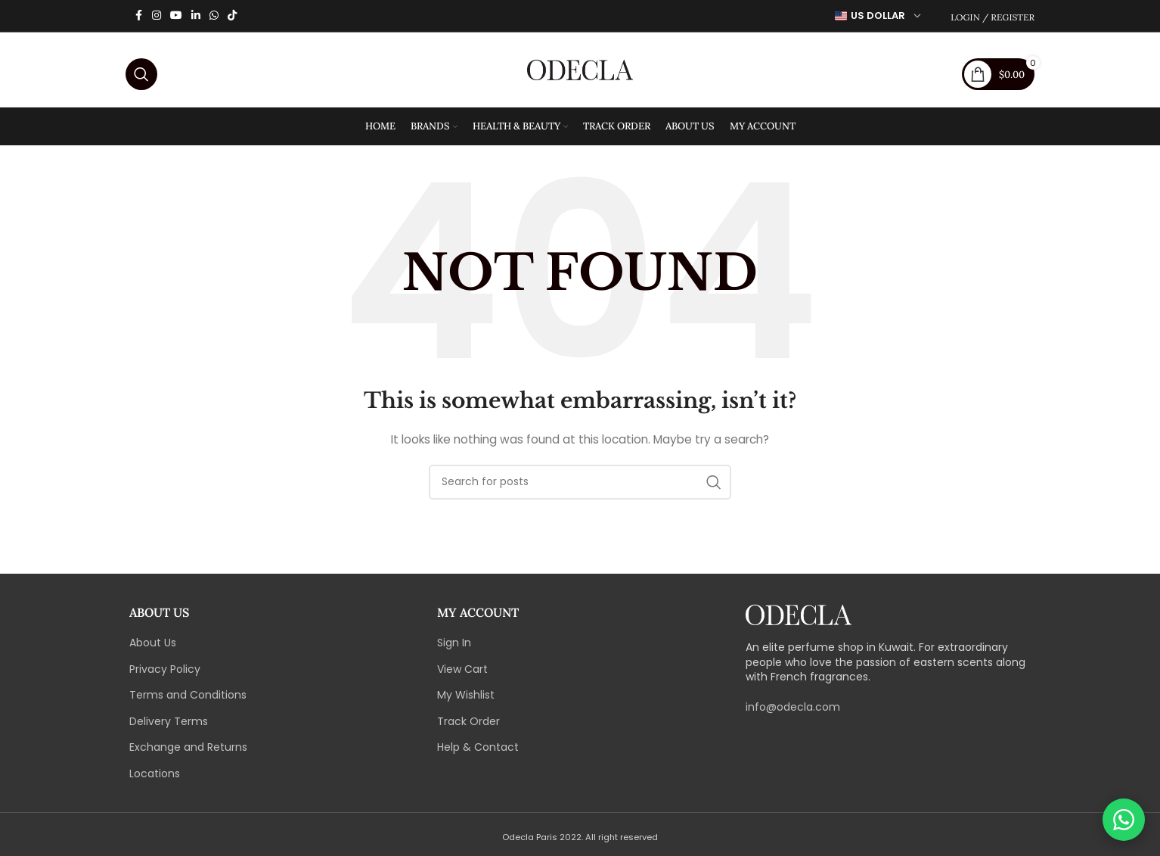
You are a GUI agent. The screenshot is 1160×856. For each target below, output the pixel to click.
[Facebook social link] (138, 16)
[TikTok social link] (232, 16)
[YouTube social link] (176, 16)
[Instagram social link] (156, 16)
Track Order (468, 726)
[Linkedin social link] (196, 16)
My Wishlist (466, 700)
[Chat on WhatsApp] (1124, 819)
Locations (154, 778)
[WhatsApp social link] (214, 16)
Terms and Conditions (188, 700)
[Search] (141, 72)
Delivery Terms (168, 726)
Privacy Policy (164, 673)
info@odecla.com (793, 711)
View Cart (462, 673)
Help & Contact (478, 752)
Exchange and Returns (188, 752)
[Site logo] (580, 71)
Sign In (454, 647)
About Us (152, 647)
